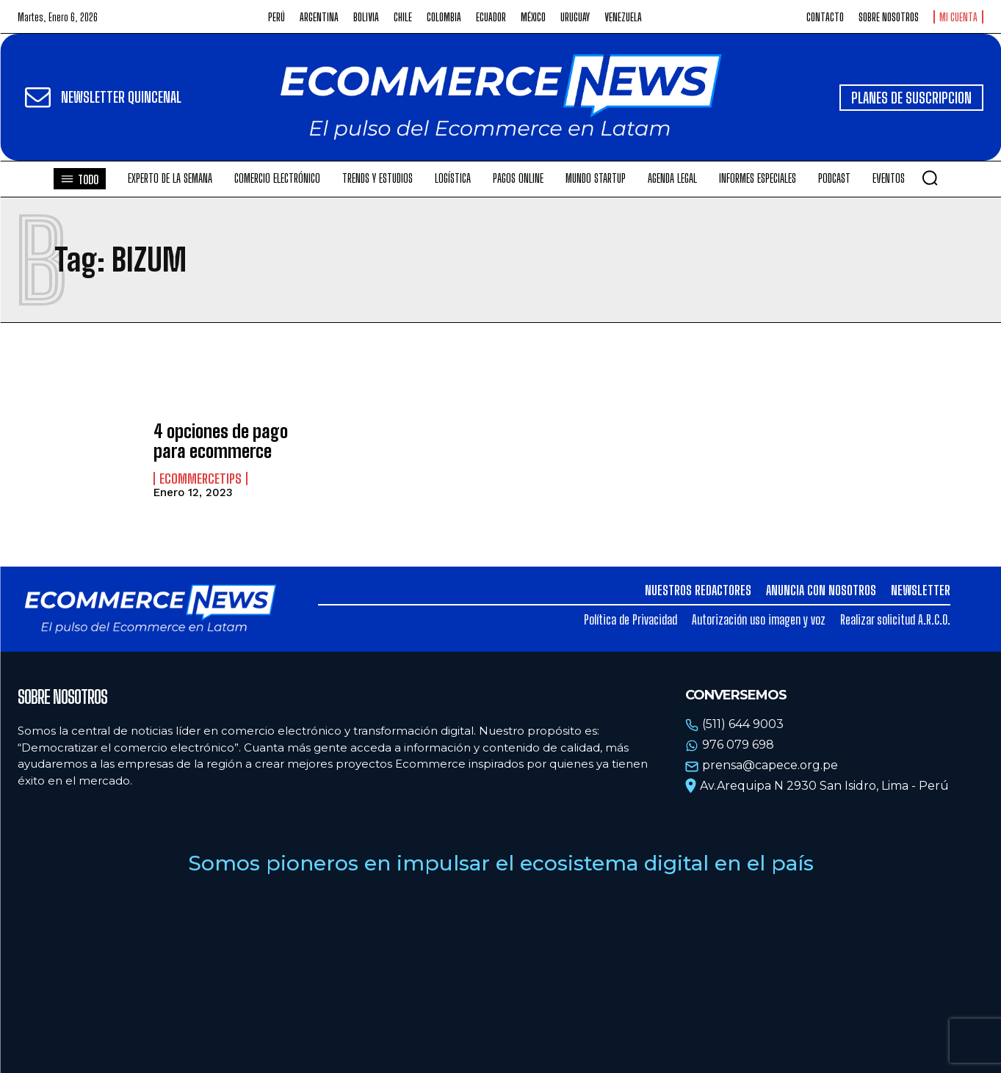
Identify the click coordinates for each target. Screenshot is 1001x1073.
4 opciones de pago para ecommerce (220, 441)
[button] (929, 177)
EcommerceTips (200, 478)
